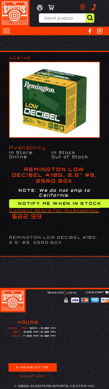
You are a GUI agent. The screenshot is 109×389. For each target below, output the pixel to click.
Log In (71, 292)
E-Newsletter (32, 367)
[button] (6, 31)
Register (56, 292)
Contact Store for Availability (53, 210)
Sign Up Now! (32, 376)
